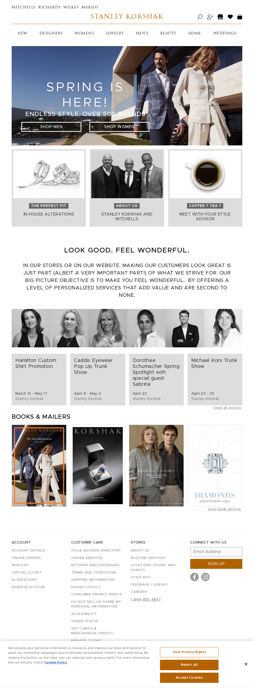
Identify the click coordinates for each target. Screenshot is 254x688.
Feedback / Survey (149, 584)
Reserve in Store (28, 587)
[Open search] (200, 17)
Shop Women (119, 127)
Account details (28, 550)
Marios (89, 7)
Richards (49, 7)
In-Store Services (148, 558)
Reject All (189, 666)
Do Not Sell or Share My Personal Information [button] (96, 604)
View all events (227, 408)
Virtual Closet (27, 572)
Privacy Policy (86, 587)
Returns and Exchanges (95, 565)
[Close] (246, 665)
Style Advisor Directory (96, 550)
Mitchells (24, 7)
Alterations (24, 579)
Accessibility (84, 614)
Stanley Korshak (127, 17)
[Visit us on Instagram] (205, 577)
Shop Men (51, 127)
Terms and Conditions (93, 572)
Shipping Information (92, 579)
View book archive (224, 509)
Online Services (87, 558)
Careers (139, 592)
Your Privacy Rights (189, 654)
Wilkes (71, 7)
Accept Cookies (189, 679)
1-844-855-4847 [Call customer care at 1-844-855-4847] (146, 599)
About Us (140, 550)
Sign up (216, 564)
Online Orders (26, 558)
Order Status (84, 621)
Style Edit (141, 577)
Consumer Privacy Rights (96, 594)
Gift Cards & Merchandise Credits (92, 631)
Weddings (224, 33)
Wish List (20, 565)
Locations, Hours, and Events (153, 568)
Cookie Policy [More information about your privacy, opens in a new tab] (55, 664)
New (22, 33)
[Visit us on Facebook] (194, 577)
